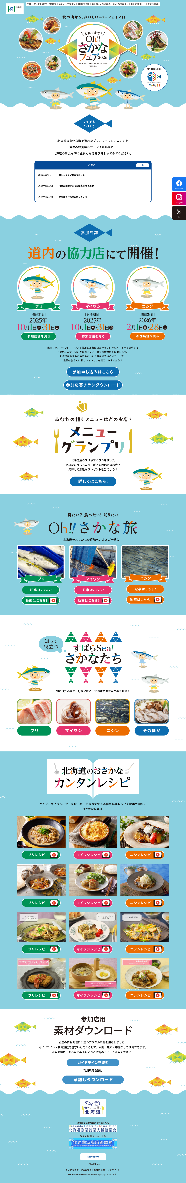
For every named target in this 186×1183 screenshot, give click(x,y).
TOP (29, 4)
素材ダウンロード (138, 4)
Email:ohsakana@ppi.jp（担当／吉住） (101, 1174)
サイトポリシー (93, 1164)
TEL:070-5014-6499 (76, 1174)
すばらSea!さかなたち (101, 4)
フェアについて (40, 4)
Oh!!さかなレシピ (120, 4)
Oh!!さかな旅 (83, 4)
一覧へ (142, 165)
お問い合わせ (153, 4)
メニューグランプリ (67, 4)
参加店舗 (52, 4)
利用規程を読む (93, 1070)
